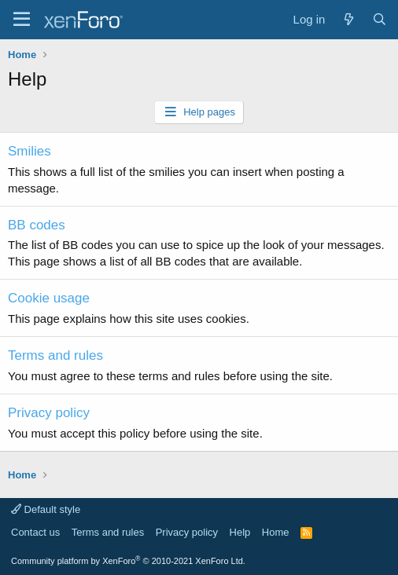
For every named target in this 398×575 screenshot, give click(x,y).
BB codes (36, 225)
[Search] (379, 19)
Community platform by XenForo (128, 561)
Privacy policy (49, 412)
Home (275, 532)
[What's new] (348, 19)
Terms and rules (55, 355)
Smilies (29, 151)
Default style (45, 509)
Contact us (35, 532)
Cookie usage (49, 298)
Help (240, 532)
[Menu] (21, 19)
